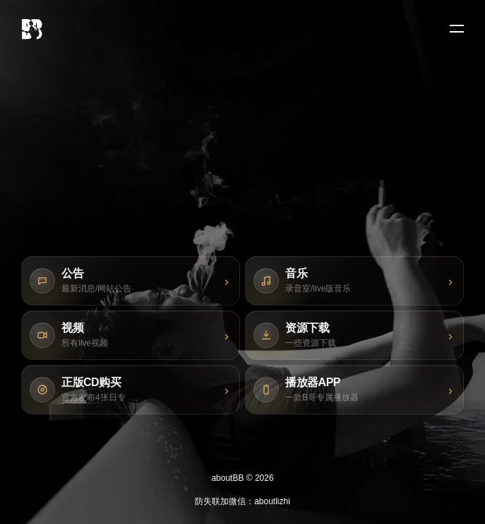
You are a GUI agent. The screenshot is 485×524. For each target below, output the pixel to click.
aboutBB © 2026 (242, 478)
